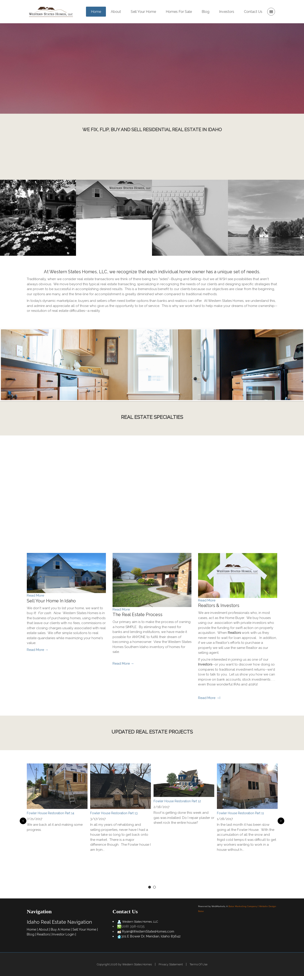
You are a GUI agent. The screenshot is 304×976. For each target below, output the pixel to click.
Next (281, 821)
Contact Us (200, 159)
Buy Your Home (122, 85)
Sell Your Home (181, 85)
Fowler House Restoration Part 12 (177, 801)
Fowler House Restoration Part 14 (50, 813)
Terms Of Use (198, 964)
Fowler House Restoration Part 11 (240, 813)
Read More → (37, 650)
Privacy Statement (171, 964)
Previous (22, 821)
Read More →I (209, 698)
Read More (35, 595)
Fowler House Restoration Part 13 (114, 813)
